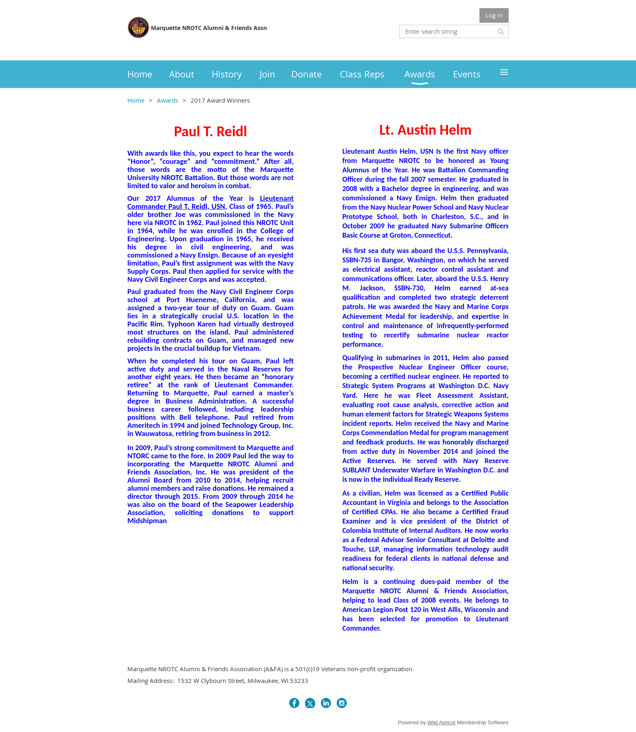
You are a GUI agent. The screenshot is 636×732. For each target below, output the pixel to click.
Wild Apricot (442, 722)
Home (135, 100)
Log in (494, 15)
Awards (167, 100)
